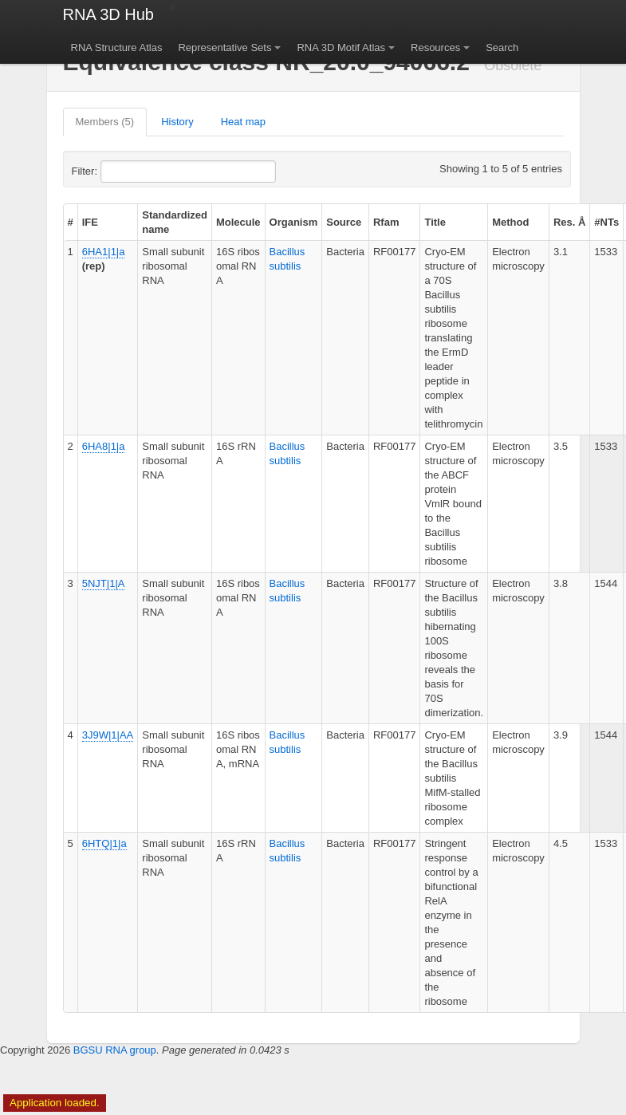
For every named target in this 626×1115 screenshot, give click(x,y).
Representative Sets (224, 47)
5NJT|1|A (103, 583)
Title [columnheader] (435, 222)
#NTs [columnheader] (606, 222)
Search (502, 47)
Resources (435, 47)
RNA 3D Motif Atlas (341, 47)
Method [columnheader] (510, 222)
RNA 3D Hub (109, 14)
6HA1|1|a (103, 252)
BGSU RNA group (114, 1050)
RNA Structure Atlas (117, 47)
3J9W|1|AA (108, 735)
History (177, 122)
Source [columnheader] (343, 222)
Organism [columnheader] (294, 222)
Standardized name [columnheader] (174, 222)
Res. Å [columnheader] (569, 222)
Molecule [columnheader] (238, 222)
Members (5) (105, 122)
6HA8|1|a (103, 446)
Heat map (243, 122)
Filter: (123, 171)
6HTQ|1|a (104, 843)
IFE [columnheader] (90, 222)
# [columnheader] (70, 222)
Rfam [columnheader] (386, 222)
